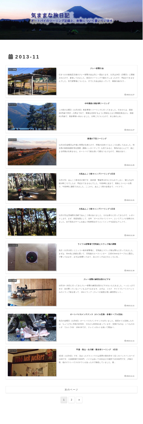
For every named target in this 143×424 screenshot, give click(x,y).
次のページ (71, 389)
